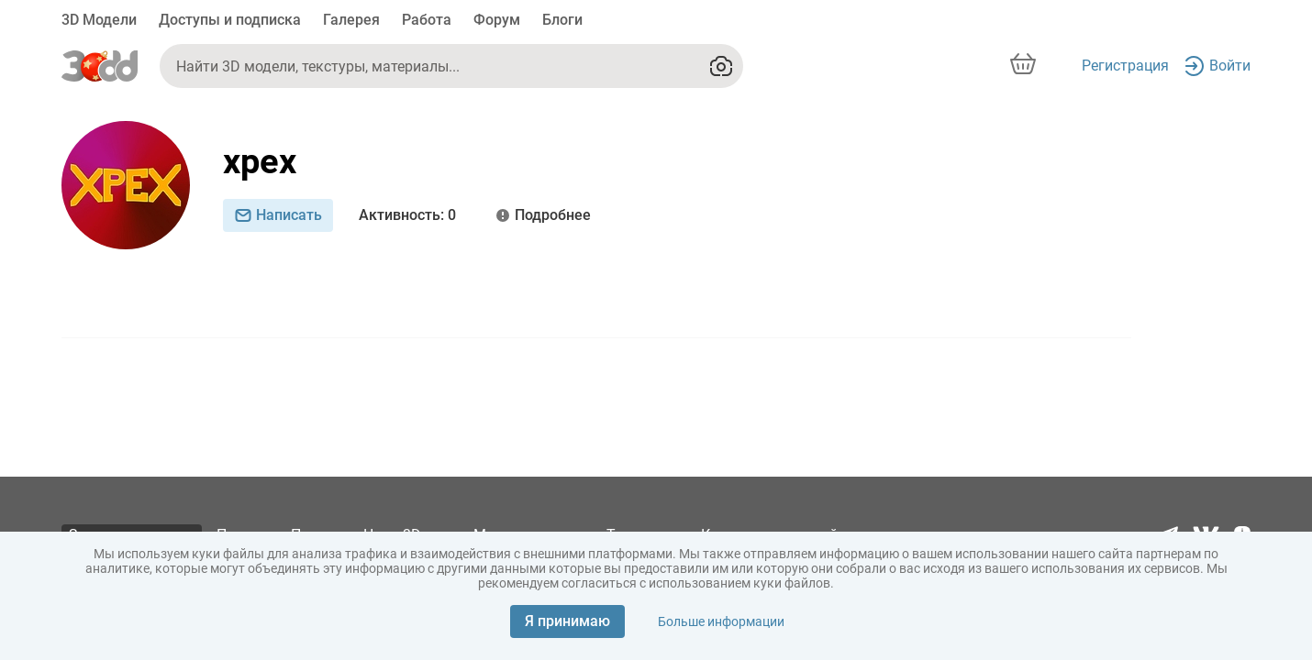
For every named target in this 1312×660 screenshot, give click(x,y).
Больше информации (721, 621)
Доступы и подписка (230, 19)
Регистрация (1125, 65)
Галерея (351, 19)
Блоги (562, 19)
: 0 (407, 215)
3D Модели (99, 19)
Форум (496, 19)
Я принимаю (567, 621)
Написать (278, 215)
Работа (426, 19)
